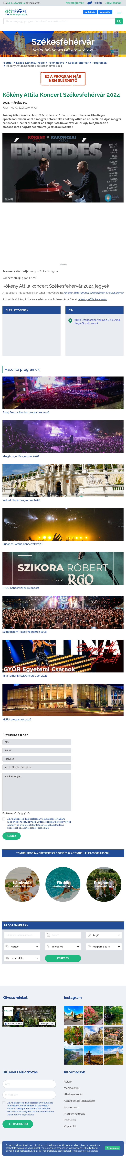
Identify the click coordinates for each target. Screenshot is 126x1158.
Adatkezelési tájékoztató (79, 1108)
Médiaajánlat (72, 1095)
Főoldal (7, 62)
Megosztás (47, 1031)
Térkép (94, 3)
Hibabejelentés (73, 1102)
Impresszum (71, 1115)
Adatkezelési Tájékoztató (35, 836)
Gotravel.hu (21, 1016)
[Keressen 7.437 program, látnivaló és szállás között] (59, 21)
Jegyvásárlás (113, 2)
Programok (100, 62)
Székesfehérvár (78, 62)
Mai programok (75, 2)
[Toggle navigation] (119, 12)
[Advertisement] (63, 251)
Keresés (63, 966)
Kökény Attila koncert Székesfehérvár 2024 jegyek (93, 300)
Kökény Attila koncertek (92, 307)
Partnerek (70, 1128)
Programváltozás (74, 1121)
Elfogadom (112, 1148)
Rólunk (68, 1089)
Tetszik (13, 1031)
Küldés (11, 843)
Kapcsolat (70, 1134)
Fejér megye (56, 62)
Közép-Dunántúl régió (30, 62)
